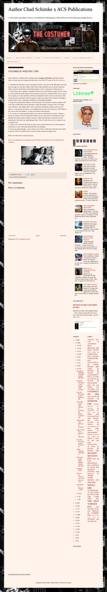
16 (76, 512)
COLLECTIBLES (93, 362)
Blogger (69, 582)
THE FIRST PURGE (89, 164)
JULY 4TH (91, 412)
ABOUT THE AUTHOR (23, 58)
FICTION (90, 381)
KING (90, 414)
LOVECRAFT (92, 416)
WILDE (90, 521)
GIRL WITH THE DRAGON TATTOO (80, 424)
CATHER (93, 352)
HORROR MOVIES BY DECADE (93, 406)
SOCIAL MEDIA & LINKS (82, 58)
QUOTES (90, 448)
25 (76, 538)
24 (76, 535)
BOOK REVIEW (93, 350)
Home (38, 235)
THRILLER (95, 511)
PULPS (93, 446)
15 (76, 509)
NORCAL (91, 424)
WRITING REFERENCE (20, 177)
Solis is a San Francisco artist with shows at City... (80, 478)
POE (92, 440)
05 (78, 357)
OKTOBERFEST (92, 426)
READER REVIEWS (93, 454)
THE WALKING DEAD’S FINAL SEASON (88, 238)
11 (76, 340)
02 (78, 348)
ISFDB (66, 58)
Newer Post (12, 235)
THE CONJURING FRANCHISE (89, 206)
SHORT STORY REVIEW (91, 478)
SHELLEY (91, 474)
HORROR (92, 401)
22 (76, 529)
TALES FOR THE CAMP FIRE (93, 496)
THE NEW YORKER (93, 502)
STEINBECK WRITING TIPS (80, 487)
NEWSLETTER (12, 62)
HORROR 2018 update (90, 222)
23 (76, 532)
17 (76, 514)
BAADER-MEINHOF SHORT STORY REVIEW (80, 374)
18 (76, 517)
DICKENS (91, 371)
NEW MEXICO (93, 418)
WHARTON (91, 519)
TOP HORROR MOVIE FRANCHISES (90, 151)
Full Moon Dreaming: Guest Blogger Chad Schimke (80, 385)
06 (78, 360)
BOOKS (38, 58)
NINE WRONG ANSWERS (80, 452)
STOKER (96, 492)
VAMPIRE (95, 513)
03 (78, 351)
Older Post (63, 235)
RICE (94, 459)
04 (78, 354)
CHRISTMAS (92, 354)
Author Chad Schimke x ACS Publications (50, 9)
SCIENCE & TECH (93, 466)
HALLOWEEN (92, 396)
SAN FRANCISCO (92, 462)
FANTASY (93, 379)
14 (76, 506)
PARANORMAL (93, 432)
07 (78, 363)
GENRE (90, 387)
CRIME (90, 369)
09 (78, 368)
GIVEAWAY (91, 389)
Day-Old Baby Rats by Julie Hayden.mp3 (80, 443)
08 (78, 366)
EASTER (90, 373)
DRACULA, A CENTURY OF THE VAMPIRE (89, 270)
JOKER (85, 191)
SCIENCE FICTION (91, 471)
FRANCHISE (92, 383)
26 (76, 541)
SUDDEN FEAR (80, 469)
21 (76, 526)
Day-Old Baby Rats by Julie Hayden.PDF (80, 396)
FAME (97, 377)
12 (76, 343)
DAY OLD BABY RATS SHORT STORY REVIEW (80, 462)
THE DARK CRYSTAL (90, 284)
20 (76, 523)
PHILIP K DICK (93, 438)
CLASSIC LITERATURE (93, 357)
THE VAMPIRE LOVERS (91, 254)
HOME (9, 58)
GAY (93, 385)
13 (76, 503)
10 (78, 493)
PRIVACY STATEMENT (52, 58)
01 (78, 345)
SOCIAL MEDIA (92, 483)
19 (76, 520)
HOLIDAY (91, 399)
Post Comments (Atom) (23, 239)
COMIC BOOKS (93, 366)
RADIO (90, 451)
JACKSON (91, 410)
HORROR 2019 (88, 179)
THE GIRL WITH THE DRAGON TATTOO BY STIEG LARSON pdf (80, 409)
